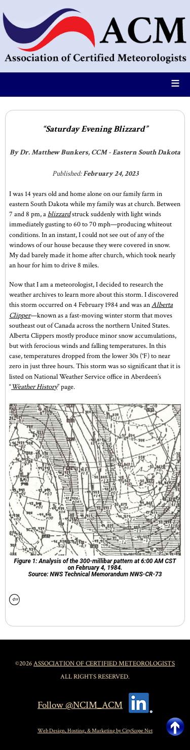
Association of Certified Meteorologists (104, 663)
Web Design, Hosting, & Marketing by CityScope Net (95, 730)
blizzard (59, 214)
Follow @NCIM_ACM (80, 705)
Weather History (34, 386)
